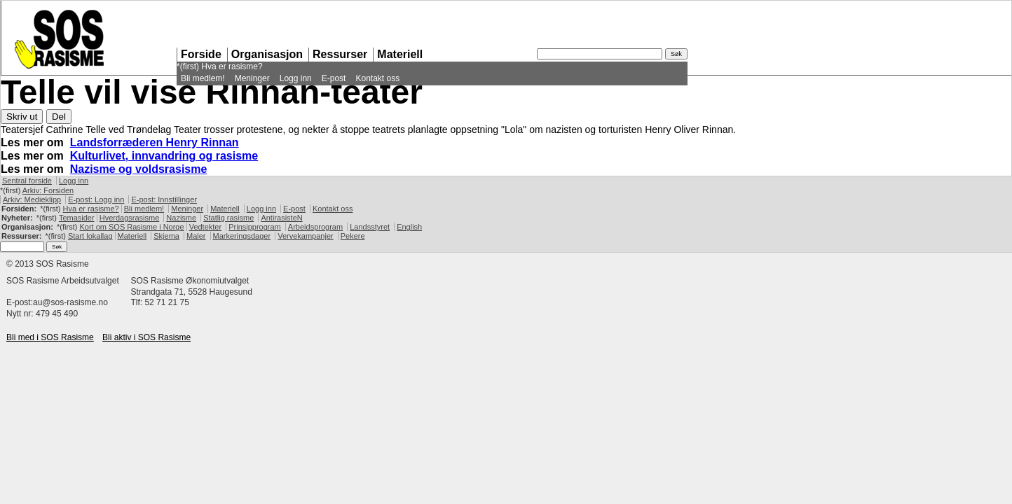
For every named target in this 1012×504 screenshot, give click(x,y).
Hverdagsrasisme (130, 218)
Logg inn (296, 78)
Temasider (77, 218)
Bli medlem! (203, 78)
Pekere (353, 236)
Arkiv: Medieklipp (32, 199)
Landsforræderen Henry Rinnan (154, 142)
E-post (334, 78)
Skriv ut (21, 116)
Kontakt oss (377, 78)
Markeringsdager (242, 236)
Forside (201, 54)
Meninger (252, 78)
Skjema (166, 236)
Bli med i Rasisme (50, 337)
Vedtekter (205, 227)
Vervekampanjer (306, 236)
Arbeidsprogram (315, 227)
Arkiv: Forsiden (48, 190)
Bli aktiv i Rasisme (146, 337)
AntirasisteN (281, 218)
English (409, 227)
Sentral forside (27, 180)
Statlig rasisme (228, 218)
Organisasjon (267, 54)
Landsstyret (370, 227)
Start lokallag (90, 236)
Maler (196, 236)
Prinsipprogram (254, 227)
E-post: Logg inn (96, 199)
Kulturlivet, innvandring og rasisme (164, 156)
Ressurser (340, 54)
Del (59, 116)
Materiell (400, 54)
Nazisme (181, 218)
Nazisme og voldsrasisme (138, 169)
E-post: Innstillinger (164, 199)
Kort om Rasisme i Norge (131, 227)
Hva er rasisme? (231, 66)
